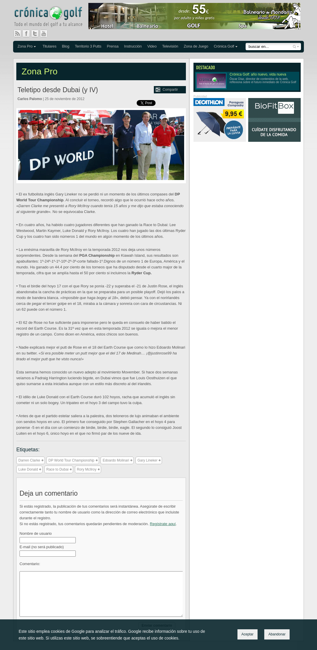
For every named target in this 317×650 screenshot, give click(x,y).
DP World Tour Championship (71, 460)
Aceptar (247, 634)
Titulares (50, 46)
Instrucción (133, 46)
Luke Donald (28, 469)
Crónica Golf (224, 46)
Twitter (37, 33)
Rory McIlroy (86, 469)
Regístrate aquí (163, 524)
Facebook (28, 33)
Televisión (170, 46)
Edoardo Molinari (116, 460)
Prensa (113, 46)
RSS (17, 33)
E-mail (42, 547)
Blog (65, 46)
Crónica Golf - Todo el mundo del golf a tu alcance (52, 17)
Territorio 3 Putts (88, 46)
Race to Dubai (57, 469)
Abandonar (277, 634)
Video (151, 46)
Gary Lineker (148, 460)
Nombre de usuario (36, 533)
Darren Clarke (29, 460)
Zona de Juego (196, 46)
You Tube (46, 33)
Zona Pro (25, 46)
